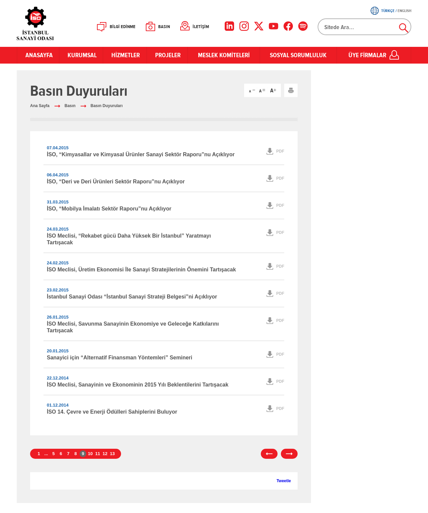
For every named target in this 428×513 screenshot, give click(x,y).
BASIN (164, 27)
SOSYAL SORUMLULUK (298, 55)
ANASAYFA (38, 55)
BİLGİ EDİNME (122, 27)
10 (90, 453)
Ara (404, 28)
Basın (70, 105)
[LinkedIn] (229, 26)
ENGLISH (404, 10)
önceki (269, 454)
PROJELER (167, 55)
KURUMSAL (81, 55)
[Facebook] (288, 26)
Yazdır (291, 90)
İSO (53, 23)
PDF (280, 151)
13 (112, 453)
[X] (258, 26)
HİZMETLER (124, 55)
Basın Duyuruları (107, 105)
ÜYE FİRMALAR (367, 55)
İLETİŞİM (201, 27)
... (46, 453)
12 (105, 453)
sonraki (289, 454)
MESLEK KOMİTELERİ (224, 55)
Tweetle (284, 481)
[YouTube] (273, 26)
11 (97, 453)
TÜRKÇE (388, 10)
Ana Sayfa (39, 105)
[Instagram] (244, 26)
